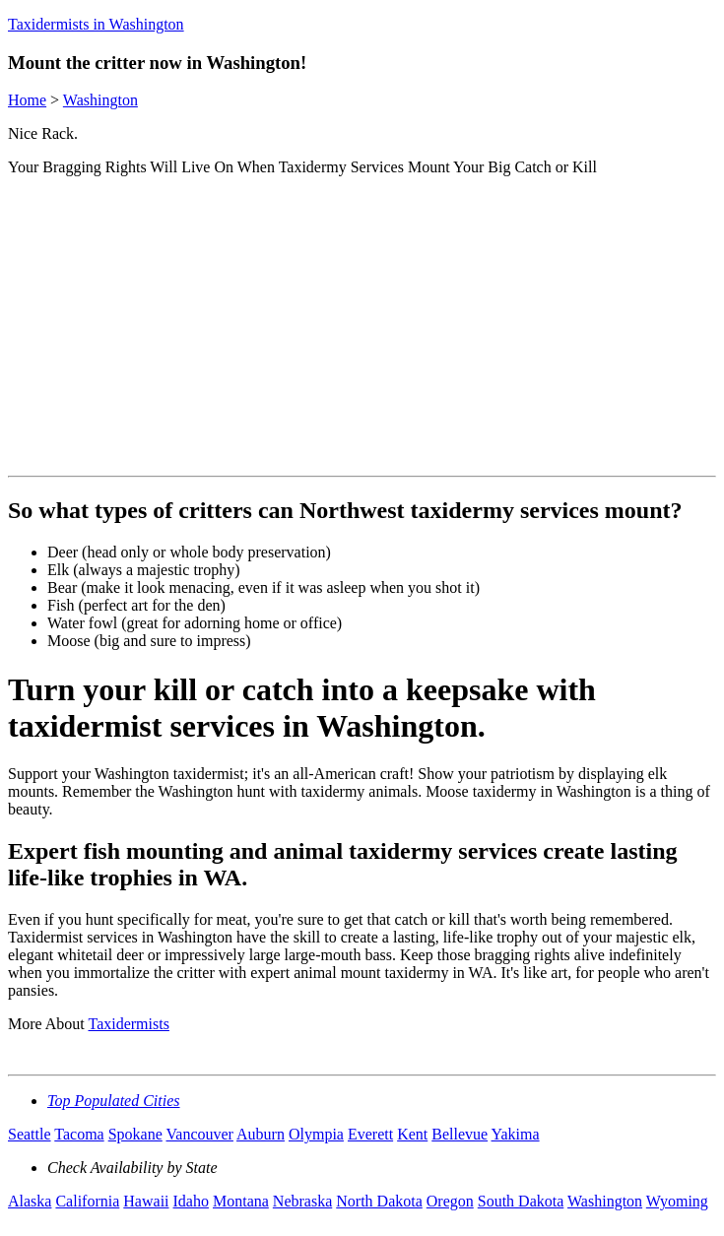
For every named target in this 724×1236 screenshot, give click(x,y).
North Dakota (379, 1201)
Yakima (516, 1134)
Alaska (29, 1201)
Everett (370, 1134)
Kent (412, 1134)
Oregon (450, 1201)
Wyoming (677, 1201)
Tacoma (78, 1134)
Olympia (316, 1134)
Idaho (191, 1201)
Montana (241, 1201)
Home (27, 100)
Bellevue (459, 1134)
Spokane (135, 1134)
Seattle (29, 1134)
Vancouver (199, 1134)
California (87, 1201)
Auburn (260, 1134)
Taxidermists (128, 1023)
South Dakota (521, 1201)
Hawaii (145, 1201)
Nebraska (302, 1201)
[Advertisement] (366, 330)
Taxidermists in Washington (96, 24)
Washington (100, 100)
